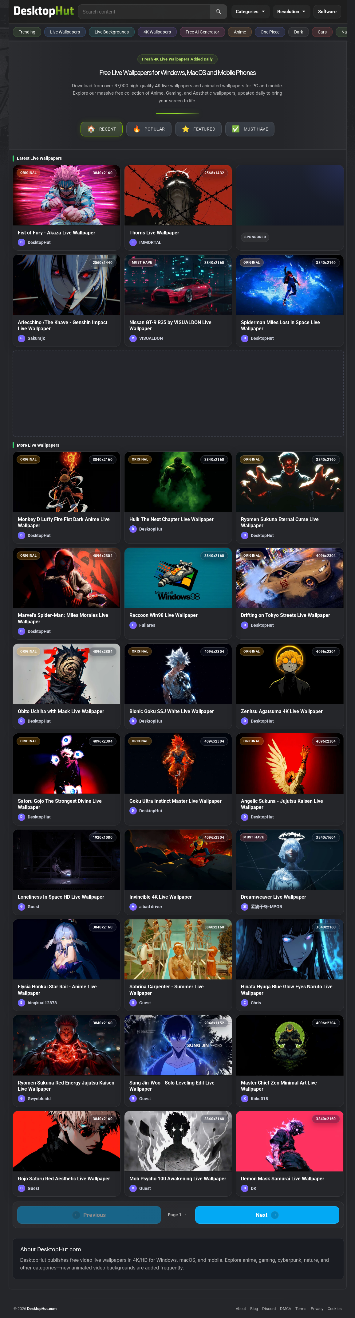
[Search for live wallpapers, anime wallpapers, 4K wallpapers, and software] (144, 12)
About (241, 1308)
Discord (269, 1308)
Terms (300, 1308)
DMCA (285, 1308)
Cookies (335, 1308)
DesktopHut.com (42, 1308)
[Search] (218, 12)
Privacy (317, 1308)
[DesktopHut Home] (44, 12)
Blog (254, 1308)
